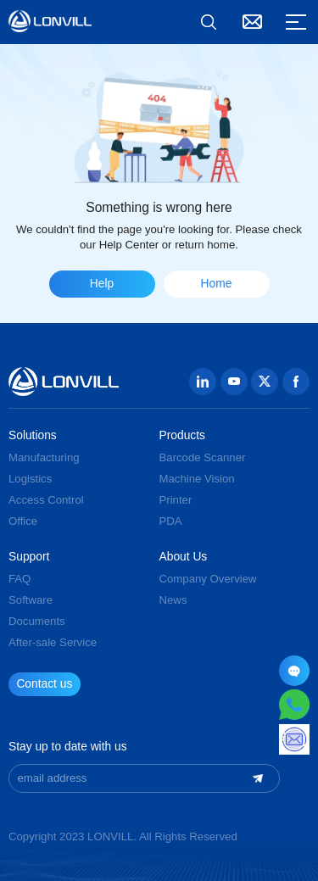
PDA (170, 521)
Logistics (30, 478)
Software (30, 600)
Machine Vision (197, 478)
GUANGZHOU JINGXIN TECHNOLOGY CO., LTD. (50, 21)
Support (28, 557)
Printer (175, 499)
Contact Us (253, 22)
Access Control (46, 499)
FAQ (19, 578)
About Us (183, 557)
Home (216, 283)
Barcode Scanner (202, 457)
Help (102, 283)
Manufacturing (44, 457)
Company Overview (208, 578)
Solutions (32, 436)
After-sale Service (52, 642)
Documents (36, 621)
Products (182, 436)
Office (22, 521)
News (173, 600)
